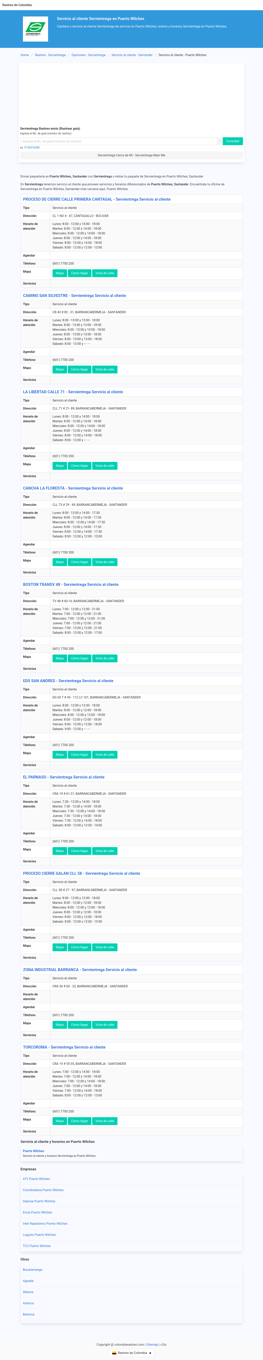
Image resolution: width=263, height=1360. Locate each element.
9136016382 (32, 147)
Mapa (60, 273)
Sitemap (152, 1344)
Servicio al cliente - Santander (132, 55)
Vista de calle (105, 273)
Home (25, 55)
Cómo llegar (79, 273)
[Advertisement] (131, 94)
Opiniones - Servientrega (89, 55)
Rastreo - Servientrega (50, 55)
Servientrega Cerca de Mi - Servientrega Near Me (131, 155)
